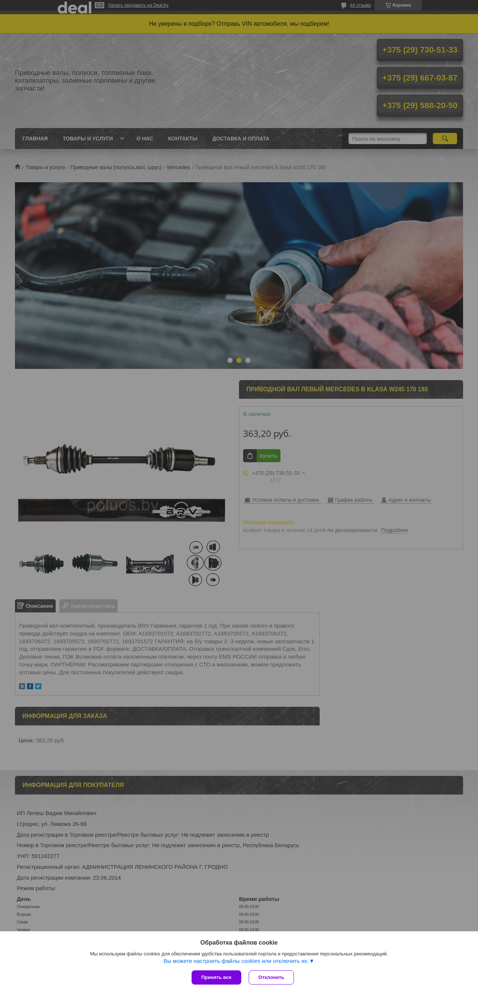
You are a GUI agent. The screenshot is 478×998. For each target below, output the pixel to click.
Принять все (216, 977)
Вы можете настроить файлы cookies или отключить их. (236, 961)
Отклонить (271, 977)
